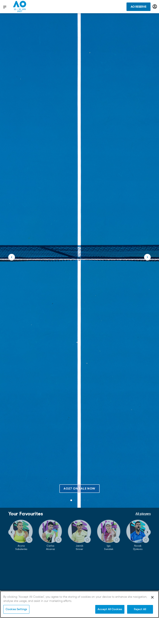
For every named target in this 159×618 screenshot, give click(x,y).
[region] (79, 604)
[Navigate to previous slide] (11, 532)
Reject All (140, 609)
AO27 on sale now (79, 488)
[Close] (152, 597)
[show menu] (5, 7)
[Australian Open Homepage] (19, 6)
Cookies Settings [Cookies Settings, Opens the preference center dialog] (16, 609)
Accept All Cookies (110, 609)
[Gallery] (79, 535)
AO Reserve (138, 6)
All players (143, 513)
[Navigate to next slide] (147, 532)
